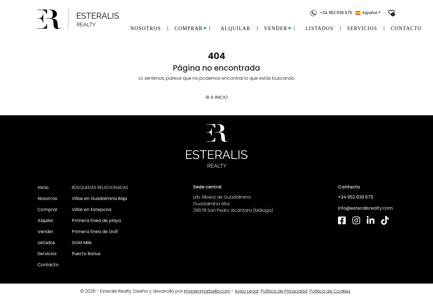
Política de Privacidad (284, 291)
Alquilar (235, 28)
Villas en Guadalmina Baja (99, 198)
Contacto (406, 28)
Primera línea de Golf (95, 231)
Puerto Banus (86, 253)
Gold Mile (82, 242)
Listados (319, 28)
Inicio (43, 187)
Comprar (48, 209)
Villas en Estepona (91, 209)
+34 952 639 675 (331, 12)
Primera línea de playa (96, 220)
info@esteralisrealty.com (365, 208)
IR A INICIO (216, 97)
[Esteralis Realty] (78, 19)
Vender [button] (275, 28)
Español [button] (366, 12)
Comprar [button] (189, 28)
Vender (46, 231)
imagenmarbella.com (207, 291)
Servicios (362, 28)
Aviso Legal (246, 291)
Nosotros (145, 28)
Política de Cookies (330, 291)
